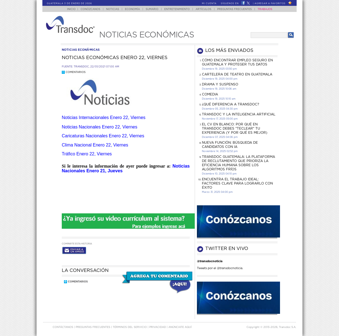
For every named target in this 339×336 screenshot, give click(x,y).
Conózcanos (90, 9)
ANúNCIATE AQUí (180, 327)
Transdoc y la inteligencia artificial (238, 114)
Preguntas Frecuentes (234, 9)
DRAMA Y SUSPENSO (220, 84)
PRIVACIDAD (158, 327)
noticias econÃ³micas (81, 49)
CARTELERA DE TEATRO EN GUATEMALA (237, 74)
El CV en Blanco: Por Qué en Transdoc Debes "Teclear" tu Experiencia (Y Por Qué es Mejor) (234, 128)
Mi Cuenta (209, 3)
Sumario (152, 9)
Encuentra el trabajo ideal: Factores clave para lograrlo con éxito (237, 183)
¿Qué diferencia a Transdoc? (230, 104)
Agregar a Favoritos (270, 3)
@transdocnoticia (209, 261)
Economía (132, 9)
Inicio (71, 9)
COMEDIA (210, 94)
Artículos (203, 9)
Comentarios (74, 72)
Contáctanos (63, 327)
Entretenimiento (177, 9)
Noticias (112, 9)
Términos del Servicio (130, 327)
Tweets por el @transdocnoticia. (220, 268)
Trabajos (265, 9)
